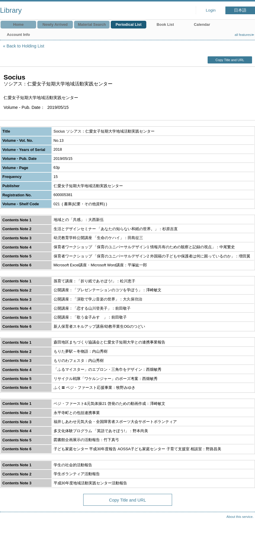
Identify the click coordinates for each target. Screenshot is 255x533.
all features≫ (244, 34)
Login (211, 10)
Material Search (92, 24)
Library (11, 10)
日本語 (240, 10)
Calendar (202, 24)
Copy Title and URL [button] (229, 60)
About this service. (240, 516)
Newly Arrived (55, 24)
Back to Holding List (25, 46)
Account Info (18, 34)
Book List (165, 24)
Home (18, 24)
